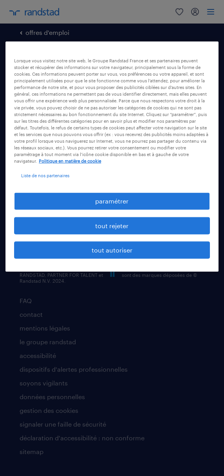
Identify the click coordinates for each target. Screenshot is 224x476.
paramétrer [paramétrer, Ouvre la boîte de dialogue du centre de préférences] (111, 201)
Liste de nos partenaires (45, 175)
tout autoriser (112, 250)
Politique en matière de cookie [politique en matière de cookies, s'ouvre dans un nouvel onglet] (70, 161)
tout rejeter (111, 225)
